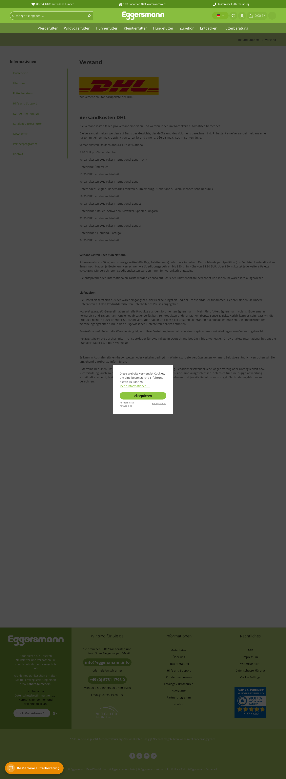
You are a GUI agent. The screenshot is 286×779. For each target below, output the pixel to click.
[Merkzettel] (233, 16)
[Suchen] (89, 15)
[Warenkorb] (257, 16)
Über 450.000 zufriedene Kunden (52, 4)
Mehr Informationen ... (135, 386)
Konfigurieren (159, 403)
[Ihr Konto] (242, 16)
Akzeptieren (143, 396)
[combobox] (47, 15)
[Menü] (272, 16)
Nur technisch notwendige (127, 404)
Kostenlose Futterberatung (231, 4)
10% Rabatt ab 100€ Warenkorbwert (142, 4)
